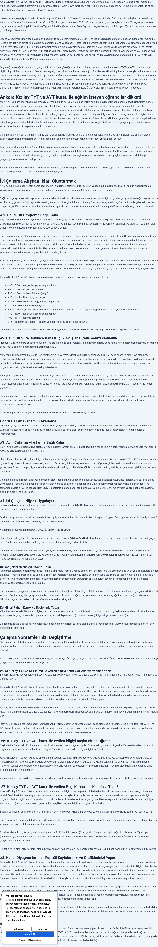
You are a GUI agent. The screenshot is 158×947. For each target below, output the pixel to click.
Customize (18, 929)
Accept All (30, 934)
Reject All (43, 929)
